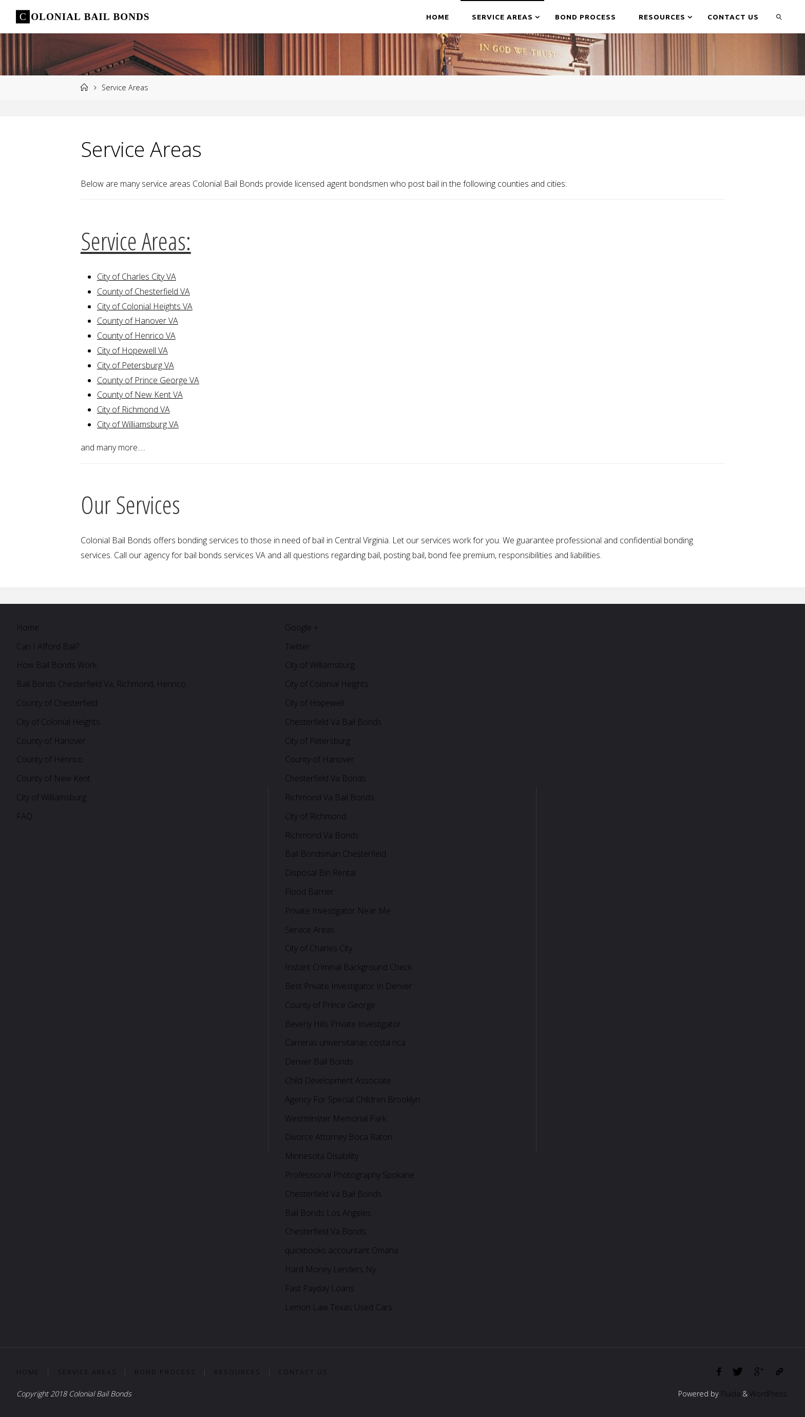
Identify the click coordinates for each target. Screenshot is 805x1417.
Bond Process (165, 1371)
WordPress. (769, 1394)
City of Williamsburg (51, 797)
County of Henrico (49, 759)
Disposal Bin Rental (320, 872)
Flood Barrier (309, 891)
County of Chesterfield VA (143, 291)
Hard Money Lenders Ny (330, 1269)
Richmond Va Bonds (322, 835)
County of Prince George (330, 1005)
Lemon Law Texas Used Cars (338, 1307)
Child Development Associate (338, 1080)
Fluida (729, 1394)
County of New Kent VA (140, 394)
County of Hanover (51, 740)
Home (27, 627)
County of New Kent (53, 778)
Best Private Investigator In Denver (348, 986)
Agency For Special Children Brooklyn (352, 1099)
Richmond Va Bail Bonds (329, 797)
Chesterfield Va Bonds (325, 778)
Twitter (297, 646)
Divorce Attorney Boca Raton (338, 1137)
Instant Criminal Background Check (348, 967)
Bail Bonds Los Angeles (328, 1212)
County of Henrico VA (136, 335)
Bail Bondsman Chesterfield (335, 853)
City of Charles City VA (136, 276)
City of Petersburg (317, 740)
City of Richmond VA (133, 409)
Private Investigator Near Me (338, 910)
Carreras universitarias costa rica (345, 1042)
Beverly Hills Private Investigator (343, 1024)
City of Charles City (318, 948)
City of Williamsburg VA (138, 424)
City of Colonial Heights (58, 721)
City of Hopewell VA (132, 350)
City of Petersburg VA (135, 365)
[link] (779, 16)
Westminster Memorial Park (335, 1118)
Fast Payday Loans (319, 1288)
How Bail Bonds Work (56, 665)
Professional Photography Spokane (349, 1174)
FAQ (24, 816)
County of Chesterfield (57, 703)
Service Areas (310, 929)
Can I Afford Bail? (47, 646)
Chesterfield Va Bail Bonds (333, 721)
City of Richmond (315, 816)
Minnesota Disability (321, 1156)
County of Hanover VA (137, 320)
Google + (301, 627)
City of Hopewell (314, 703)
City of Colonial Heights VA (145, 306)
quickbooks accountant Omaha (341, 1250)
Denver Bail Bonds (319, 1061)
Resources (237, 1371)
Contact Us (303, 1371)
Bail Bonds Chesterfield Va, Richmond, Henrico (101, 684)
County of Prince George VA (148, 380)
